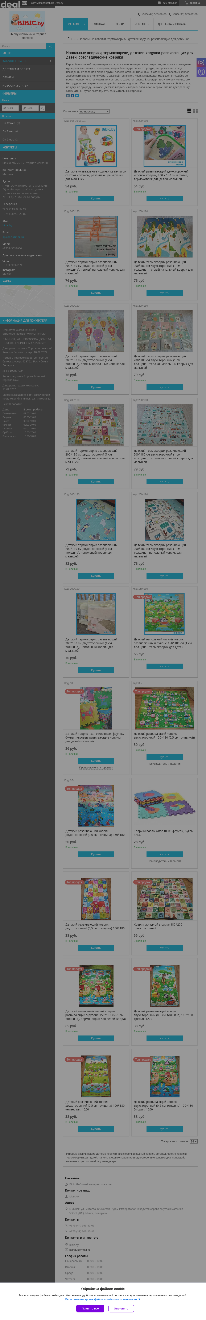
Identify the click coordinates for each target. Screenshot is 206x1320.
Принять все (90, 1308)
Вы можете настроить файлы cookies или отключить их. (101, 1299)
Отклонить (121, 1308)
